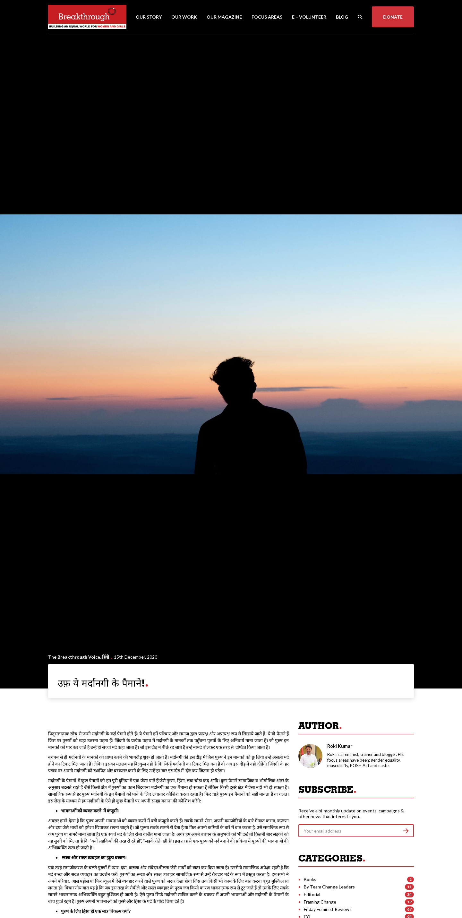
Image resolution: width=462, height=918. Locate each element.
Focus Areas (267, 17)
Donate (393, 17)
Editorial (312, 894)
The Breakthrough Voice (74, 657)
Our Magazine (224, 17)
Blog (342, 17)
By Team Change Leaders (329, 886)
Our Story (149, 17)
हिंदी (105, 657)
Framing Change (320, 902)
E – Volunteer (309, 17)
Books (310, 879)
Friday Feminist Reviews (328, 909)
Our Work (184, 17)
